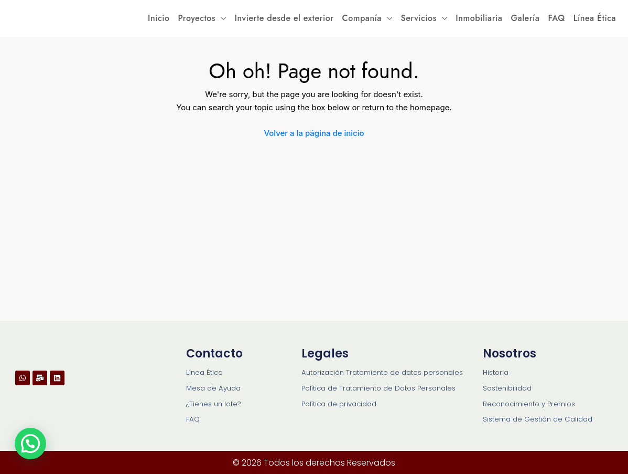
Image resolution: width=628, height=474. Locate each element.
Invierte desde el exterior (284, 18)
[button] (30, 443)
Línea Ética (594, 18)
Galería (525, 18)
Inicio (158, 18)
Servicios (418, 18)
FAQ (556, 18)
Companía (362, 18)
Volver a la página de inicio (314, 133)
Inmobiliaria (479, 18)
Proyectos (196, 18)
